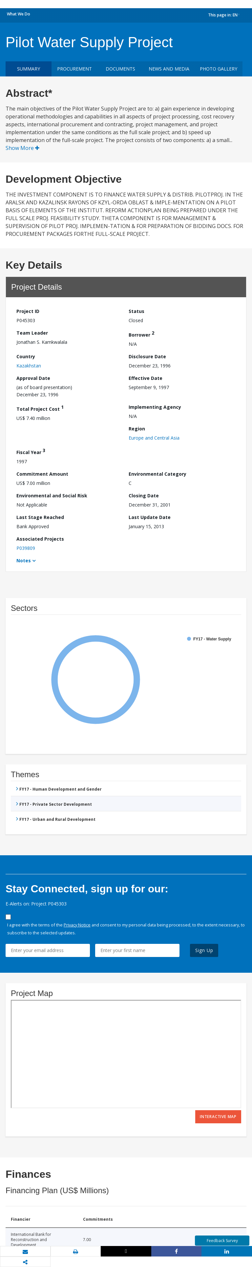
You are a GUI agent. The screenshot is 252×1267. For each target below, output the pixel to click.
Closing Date (144, 495)
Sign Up (204, 950)
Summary (28, 69)
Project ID (27, 311)
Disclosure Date (147, 356)
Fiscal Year (30, 451)
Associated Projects (40, 539)
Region (137, 429)
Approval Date (33, 378)
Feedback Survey (222, 1240)
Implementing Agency (155, 407)
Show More (22, 148)
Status (136, 311)
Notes (23, 560)
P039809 (25, 548)
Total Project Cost (40, 408)
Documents (120, 69)
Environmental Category (157, 474)
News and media (169, 69)
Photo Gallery (218, 69)
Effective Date (145, 378)
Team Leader (32, 333)
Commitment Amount (42, 474)
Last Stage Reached (40, 517)
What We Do (18, 14)
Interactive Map (218, 1116)
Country (25, 356)
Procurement (74, 69)
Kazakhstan (28, 366)
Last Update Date (150, 517)
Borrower (141, 334)
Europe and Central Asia (154, 438)
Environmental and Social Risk (51, 495)
